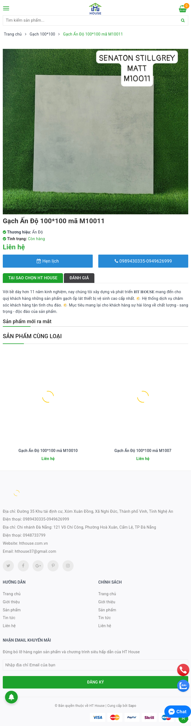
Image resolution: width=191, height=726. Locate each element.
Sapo (132, 706)
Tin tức (9, 618)
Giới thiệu (11, 602)
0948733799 (34, 535)
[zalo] (183, 686)
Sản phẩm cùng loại (32, 336)
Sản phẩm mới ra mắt (27, 321)
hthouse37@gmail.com (35, 551)
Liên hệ (9, 626)
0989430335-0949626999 (143, 261)
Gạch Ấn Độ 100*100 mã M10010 (48, 450)
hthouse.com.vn (33, 543)
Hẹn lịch (48, 261)
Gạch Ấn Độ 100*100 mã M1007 (142, 450)
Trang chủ (12, 594)
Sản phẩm (12, 610)
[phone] (183, 670)
